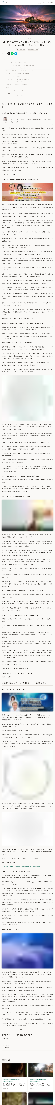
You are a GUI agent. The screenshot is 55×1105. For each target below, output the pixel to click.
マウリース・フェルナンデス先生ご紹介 (15, 90)
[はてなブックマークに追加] (15, 53)
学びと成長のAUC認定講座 (33, 49)
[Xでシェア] (8, 53)
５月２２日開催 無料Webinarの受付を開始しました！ (18, 68)
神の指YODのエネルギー (11, 93)
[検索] (39, 2)
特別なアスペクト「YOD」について (13, 87)
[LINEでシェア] (12, 53)
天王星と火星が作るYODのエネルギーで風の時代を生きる (18, 62)
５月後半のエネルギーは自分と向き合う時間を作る (17, 79)
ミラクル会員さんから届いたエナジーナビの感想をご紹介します (20, 65)
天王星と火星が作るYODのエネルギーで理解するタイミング (19, 70)
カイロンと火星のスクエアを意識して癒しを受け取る (18, 73)
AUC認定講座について (21, 49)
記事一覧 (45, 2)
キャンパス (50, 2)
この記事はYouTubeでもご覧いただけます (15, 82)
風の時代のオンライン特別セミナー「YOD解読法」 (16, 84)
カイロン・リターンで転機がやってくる (14, 76)
